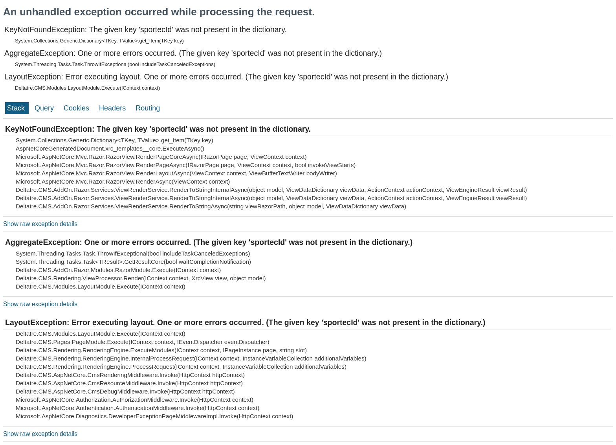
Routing (148, 108)
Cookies (77, 108)
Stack (17, 108)
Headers (113, 108)
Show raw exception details (40, 224)
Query (45, 108)
